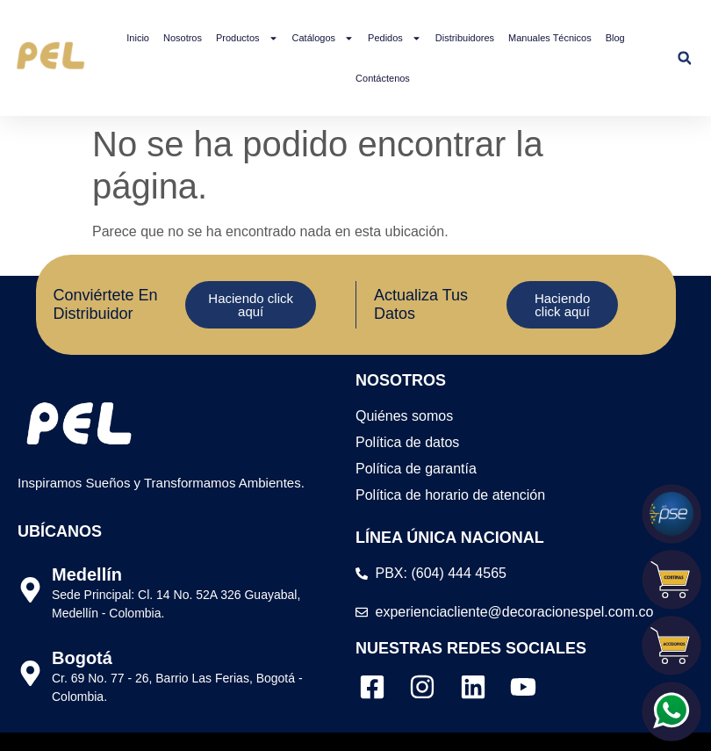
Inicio (137, 37)
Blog (615, 37)
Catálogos (323, 38)
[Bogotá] (30, 673)
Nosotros (182, 37)
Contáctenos (383, 78)
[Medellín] (30, 590)
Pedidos (394, 38)
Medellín (87, 574)
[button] (684, 58)
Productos (247, 38)
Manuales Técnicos (550, 37)
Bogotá (82, 658)
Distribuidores (464, 37)
